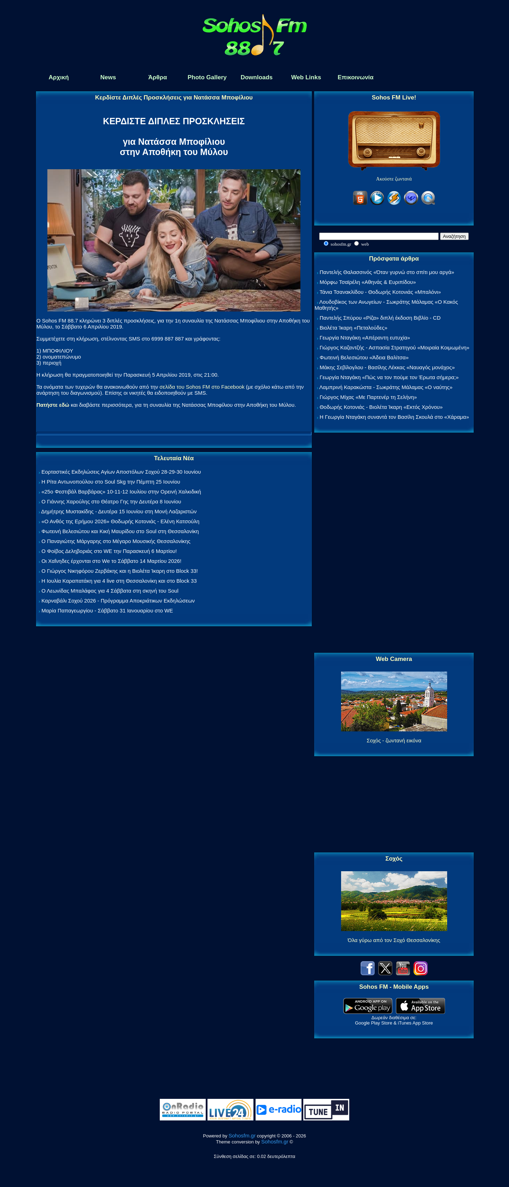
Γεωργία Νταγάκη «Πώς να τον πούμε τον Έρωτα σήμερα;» (389, 377)
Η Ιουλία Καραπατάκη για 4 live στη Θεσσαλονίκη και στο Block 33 (119, 581)
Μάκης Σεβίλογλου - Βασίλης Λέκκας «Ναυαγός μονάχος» (387, 367)
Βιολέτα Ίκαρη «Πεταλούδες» (353, 328)
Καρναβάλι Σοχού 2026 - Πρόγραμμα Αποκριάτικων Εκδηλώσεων (118, 601)
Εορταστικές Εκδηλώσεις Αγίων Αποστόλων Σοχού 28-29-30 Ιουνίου (121, 472)
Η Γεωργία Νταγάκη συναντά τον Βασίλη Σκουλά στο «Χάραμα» (394, 417)
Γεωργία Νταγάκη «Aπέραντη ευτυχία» (365, 338)
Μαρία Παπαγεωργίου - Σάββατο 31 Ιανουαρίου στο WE (107, 610)
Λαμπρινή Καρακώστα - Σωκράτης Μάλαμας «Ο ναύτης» (385, 387)
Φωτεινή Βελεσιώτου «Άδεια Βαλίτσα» (364, 357)
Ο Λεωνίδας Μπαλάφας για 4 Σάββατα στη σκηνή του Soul (110, 591)
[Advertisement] (394, 543)
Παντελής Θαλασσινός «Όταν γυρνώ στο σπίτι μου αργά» (387, 272)
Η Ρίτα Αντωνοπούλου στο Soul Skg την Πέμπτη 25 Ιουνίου (110, 482)
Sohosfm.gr (242, 1135)
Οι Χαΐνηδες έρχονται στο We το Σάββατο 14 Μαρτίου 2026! (111, 561)
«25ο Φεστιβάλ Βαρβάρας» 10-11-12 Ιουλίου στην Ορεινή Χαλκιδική (121, 492)
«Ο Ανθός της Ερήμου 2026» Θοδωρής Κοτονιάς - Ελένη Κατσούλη (120, 521)
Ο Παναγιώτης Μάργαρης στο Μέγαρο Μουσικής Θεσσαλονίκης (115, 541)
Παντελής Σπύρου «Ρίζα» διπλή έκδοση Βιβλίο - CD (380, 318)
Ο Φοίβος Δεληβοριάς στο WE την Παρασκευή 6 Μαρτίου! (109, 551)
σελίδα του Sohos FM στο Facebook (201, 387)
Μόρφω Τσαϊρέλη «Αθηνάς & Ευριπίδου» (368, 282)
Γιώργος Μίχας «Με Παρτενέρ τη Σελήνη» (368, 397)
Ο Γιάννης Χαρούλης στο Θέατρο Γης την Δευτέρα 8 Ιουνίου (111, 501)
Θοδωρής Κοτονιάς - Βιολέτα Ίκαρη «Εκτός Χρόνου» (381, 407)
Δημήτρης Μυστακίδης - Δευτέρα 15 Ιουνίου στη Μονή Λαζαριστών (119, 511)
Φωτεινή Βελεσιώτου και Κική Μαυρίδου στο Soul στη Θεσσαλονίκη (120, 531)
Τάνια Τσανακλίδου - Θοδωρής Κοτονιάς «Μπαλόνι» (380, 292)
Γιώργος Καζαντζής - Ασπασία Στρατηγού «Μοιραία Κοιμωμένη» (394, 347)
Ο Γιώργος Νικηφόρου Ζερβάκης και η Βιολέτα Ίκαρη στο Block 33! (119, 571)
